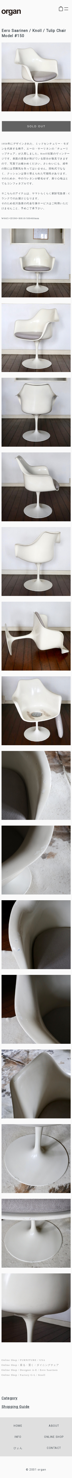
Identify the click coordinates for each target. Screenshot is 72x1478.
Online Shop (9, 1360)
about (54, 1425)
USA (42, 1360)
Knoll (41, 1375)
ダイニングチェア (48, 1365)
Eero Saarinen (49, 1370)
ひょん (18, 1447)
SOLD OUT (36, 126)
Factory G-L (28, 1375)
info (18, 1436)
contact (54, 1447)
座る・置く (27, 1365)
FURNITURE (28, 1360)
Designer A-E (28, 1370)
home (18, 1425)
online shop (54, 1436)
